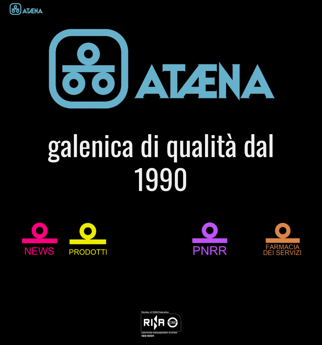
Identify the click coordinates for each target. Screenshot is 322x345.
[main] (161, 164)
